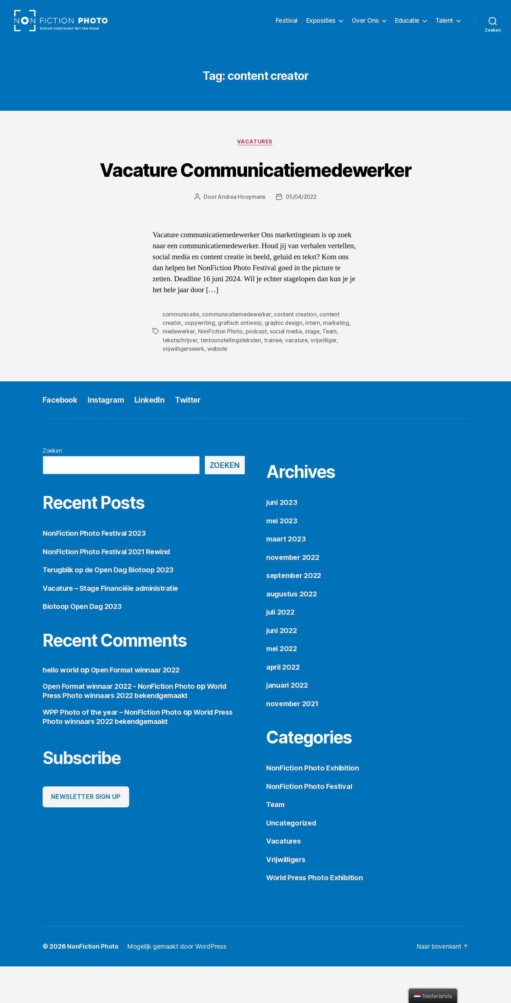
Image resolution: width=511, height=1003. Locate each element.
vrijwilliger (326, 377)
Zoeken (52, 487)
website (218, 385)
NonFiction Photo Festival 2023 (96, 570)
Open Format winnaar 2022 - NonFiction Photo (121, 723)
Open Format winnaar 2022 (140, 706)
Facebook (62, 436)
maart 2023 (286, 575)
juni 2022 (283, 667)
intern (314, 360)
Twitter (201, 436)
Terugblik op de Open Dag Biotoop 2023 (112, 606)
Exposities (321, 25)
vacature (299, 377)
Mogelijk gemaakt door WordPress (177, 983)
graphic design (284, 360)
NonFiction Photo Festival (311, 822)
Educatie (407, 25)
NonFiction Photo (221, 368)
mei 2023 (283, 557)
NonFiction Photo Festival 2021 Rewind (109, 588)
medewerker (179, 368)
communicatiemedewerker (237, 351)
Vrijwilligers (288, 896)
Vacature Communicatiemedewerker (255, 193)
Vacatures (255, 153)
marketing (338, 360)
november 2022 (294, 593)
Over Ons (365, 25)
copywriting (200, 360)
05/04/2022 (301, 234)
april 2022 (284, 703)
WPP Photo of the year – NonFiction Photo (114, 748)
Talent (444, 25)
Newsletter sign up (85, 833)
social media (287, 368)
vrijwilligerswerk (184, 385)
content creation (297, 351)
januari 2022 (288, 722)
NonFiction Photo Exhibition (314, 804)
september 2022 (295, 612)
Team (331, 368)
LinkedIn (160, 436)
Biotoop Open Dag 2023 (84, 643)
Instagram (113, 436)
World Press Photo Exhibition (317, 914)
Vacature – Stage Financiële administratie (114, 624)
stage (314, 368)
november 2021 (294, 740)
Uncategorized (292, 859)
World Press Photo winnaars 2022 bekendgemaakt (138, 728)
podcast (257, 368)
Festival (286, 25)
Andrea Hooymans (240, 234)
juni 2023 (283, 539)
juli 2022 (281, 648)
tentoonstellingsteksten (232, 377)
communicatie (181, 351)
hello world (62, 706)
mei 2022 (283, 685)
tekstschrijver (180, 377)
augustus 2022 (293, 630)
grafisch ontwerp (240, 360)
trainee (275, 377)
